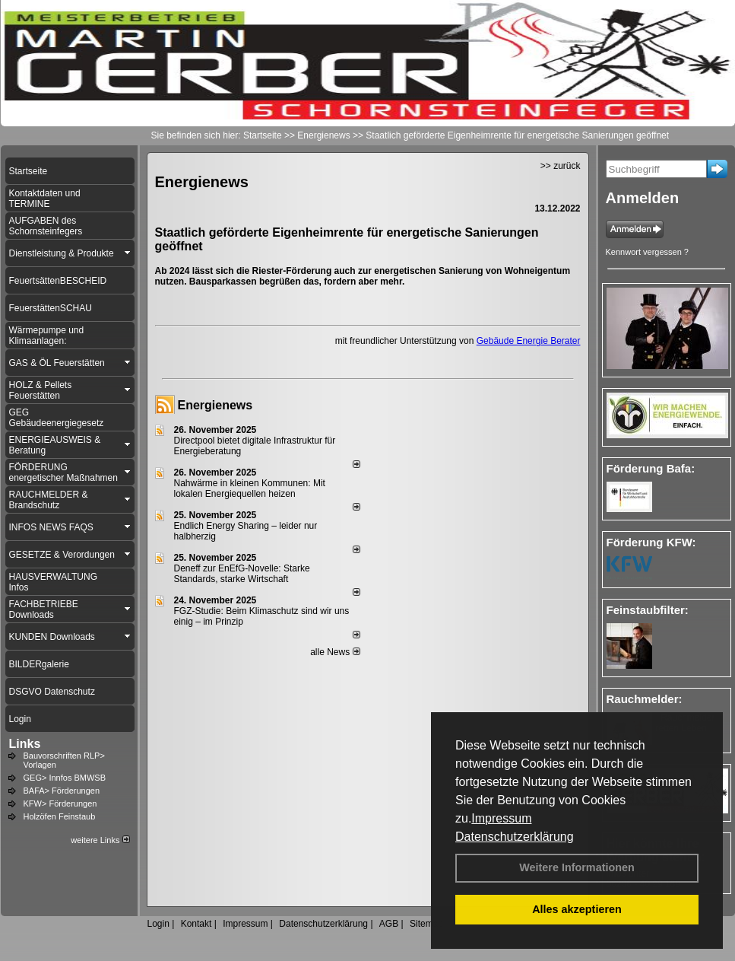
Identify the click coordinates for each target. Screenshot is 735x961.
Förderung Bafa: (651, 468)
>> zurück (560, 166)
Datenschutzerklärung (514, 836)
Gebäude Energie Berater (529, 341)
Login (158, 923)
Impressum (501, 818)
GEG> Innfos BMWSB (65, 777)
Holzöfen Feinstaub (60, 816)
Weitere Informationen (577, 867)
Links (25, 743)
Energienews (215, 405)
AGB (388, 923)
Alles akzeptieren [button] (577, 909)
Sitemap (426, 923)
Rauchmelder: (645, 698)
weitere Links (100, 840)
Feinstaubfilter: (648, 609)
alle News (335, 652)
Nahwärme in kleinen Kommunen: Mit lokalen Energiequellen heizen (249, 488)
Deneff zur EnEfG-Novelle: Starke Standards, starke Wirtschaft (242, 573)
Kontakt (196, 923)
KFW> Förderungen (60, 803)
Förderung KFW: (651, 542)
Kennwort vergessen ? (647, 251)
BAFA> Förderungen (62, 790)
